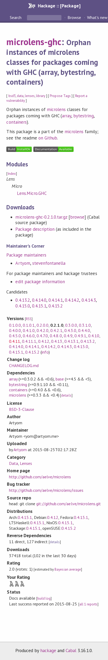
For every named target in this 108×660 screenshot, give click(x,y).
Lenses (26, 463)
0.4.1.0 (29, 330)
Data (13, 463)
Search (16, 17)
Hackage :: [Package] (59, 6)
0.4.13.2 (22, 300)
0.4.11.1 (29, 341)
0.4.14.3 (89, 300)
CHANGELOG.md (24, 365)
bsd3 (12, 96)
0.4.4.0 (84, 330)
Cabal (71, 650)
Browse (74, 17)
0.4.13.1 (71, 341)
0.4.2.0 (42, 330)
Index (12, 173)
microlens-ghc (33, 41)
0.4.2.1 (56, 330)
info (45, 352)
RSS (29, 319)
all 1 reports (88, 604)
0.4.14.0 (39, 300)
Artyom (22, 263)
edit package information (40, 282)
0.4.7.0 (42, 335)
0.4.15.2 (55, 306)
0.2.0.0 (42, 325)
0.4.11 (14, 341)
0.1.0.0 (15, 325)
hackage (48, 650)
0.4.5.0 (15, 335)
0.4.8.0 (56, 335)
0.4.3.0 (70, 330)
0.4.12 (43, 341)
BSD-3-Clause (21, 409)
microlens (56, 109)
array (66, 116)
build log (44, 598)
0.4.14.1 (55, 300)
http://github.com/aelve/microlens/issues (46, 490)
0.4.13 (56, 341)
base (60, 379)
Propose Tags (60, 96)
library (40, 96)
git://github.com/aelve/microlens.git (68, 503)
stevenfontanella (48, 263)
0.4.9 (68, 335)
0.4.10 (93, 335)
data (20, 96)
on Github (47, 138)
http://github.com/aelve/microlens (40, 476)
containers (16, 122)
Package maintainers (26, 255)
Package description (34, 229)
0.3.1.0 (85, 325)
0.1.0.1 (29, 325)
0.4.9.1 (80, 335)
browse (77, 217)
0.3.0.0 (71, 325)
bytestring (83, 116)
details (66, 395)
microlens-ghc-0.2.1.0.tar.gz (41, 217)
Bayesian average (68, 569)
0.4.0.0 (15, 330)
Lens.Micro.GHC (31, 193)
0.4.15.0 (22, 306)
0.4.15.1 (39, 306)
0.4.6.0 (29, 335)
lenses (30, 96)
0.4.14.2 (72, 300)
